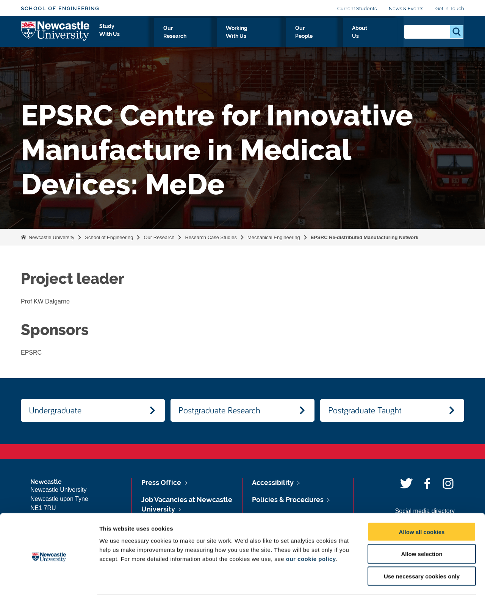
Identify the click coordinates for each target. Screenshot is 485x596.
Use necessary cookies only (422, 547)
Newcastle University (50, 237)
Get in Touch (449, 8)
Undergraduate (55, 410)
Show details (397, 581)
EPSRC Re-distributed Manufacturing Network (365, 237)
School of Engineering (60, 8)
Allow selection (421, 525)
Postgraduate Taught (365, 410)
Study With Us (173, 37)
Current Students (357, 8)
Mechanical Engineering (273, 237)
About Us (378, 37)
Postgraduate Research (219, 410)
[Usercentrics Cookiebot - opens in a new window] (49, 581)
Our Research (226, 37)
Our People (335, 37)
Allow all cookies (422, 503)
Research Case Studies (211, 237)
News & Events (406, 8)
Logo (55, 35)
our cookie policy (311, 530)
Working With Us (282, 37)
